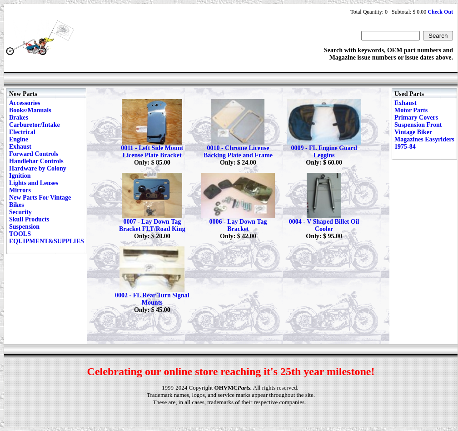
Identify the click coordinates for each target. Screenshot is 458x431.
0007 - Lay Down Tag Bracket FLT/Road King (152, 225)
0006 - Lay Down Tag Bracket (238, 225)
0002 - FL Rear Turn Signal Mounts (152, 299)
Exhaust (20, 146)
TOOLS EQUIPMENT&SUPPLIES (46, 238)
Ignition (19, 175)
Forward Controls (33, 153)
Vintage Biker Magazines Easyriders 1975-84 (424, 139)
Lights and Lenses (33, 183)
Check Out (440, 12)
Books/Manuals (30, 110)
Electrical (22, 132)
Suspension (24, 226)
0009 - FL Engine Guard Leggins (324, 152)
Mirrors (20, 190)
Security (20, 212)
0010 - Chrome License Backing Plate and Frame (238, 152)
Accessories (24, 103)
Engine (18, 139)
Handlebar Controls (36, 161)
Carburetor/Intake (34, 124)
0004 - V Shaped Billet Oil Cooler (324, 225)
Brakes (18, 117)
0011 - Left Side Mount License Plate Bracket (152, 152)
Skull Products (29, 219)
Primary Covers (416, 117)
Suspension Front (418, 124)
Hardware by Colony (37, 168)
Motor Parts (411, 110)
